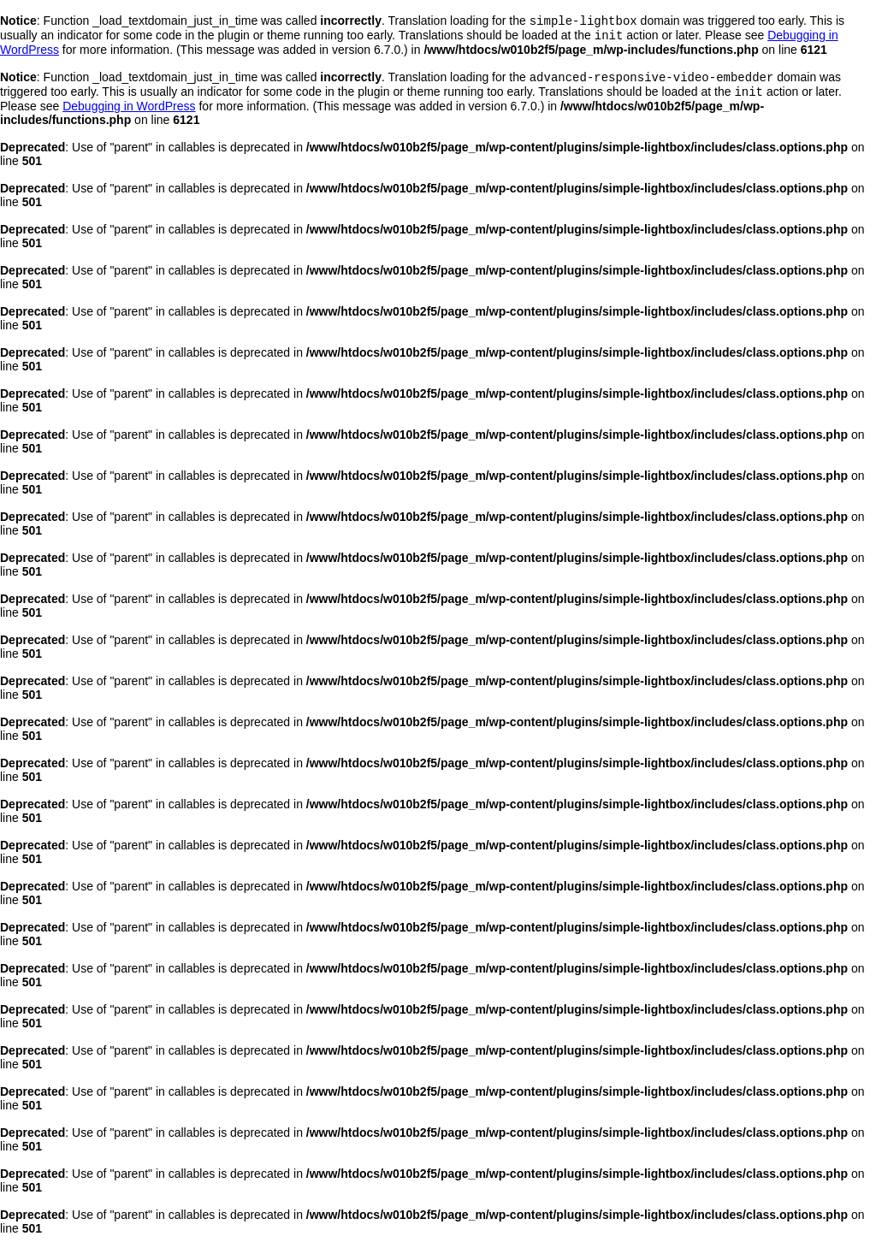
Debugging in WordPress (128, 113)
